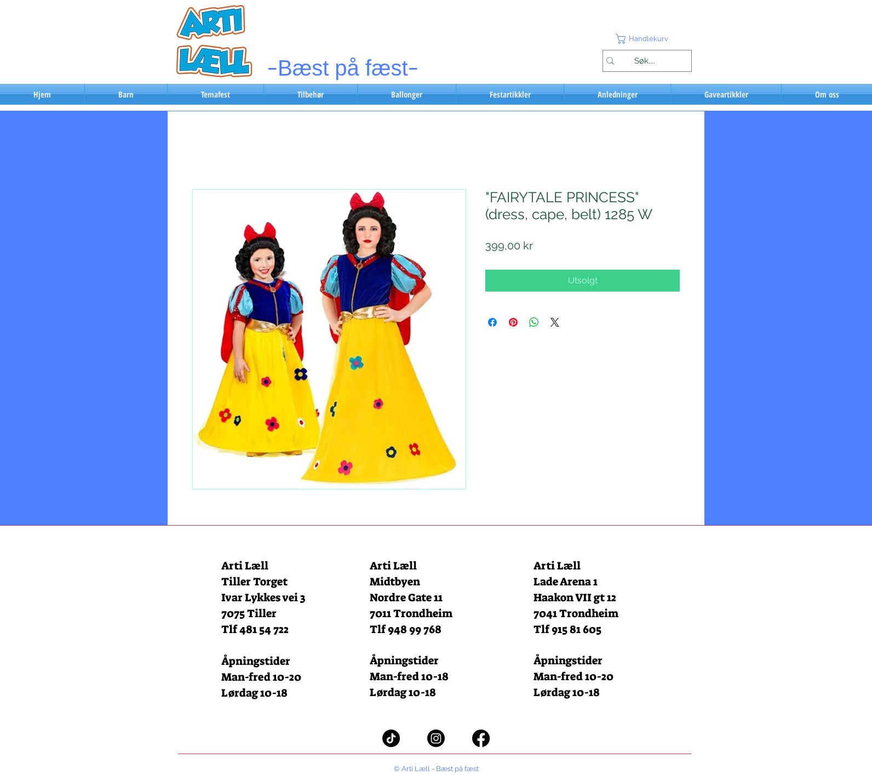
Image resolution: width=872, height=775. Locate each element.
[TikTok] (391, 738)
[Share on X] (554, 322)
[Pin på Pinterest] (513, 322)
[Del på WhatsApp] (534, 322)
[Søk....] (644, 60)
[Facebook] (481, 738)
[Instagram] (436, 738)
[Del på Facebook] (492, 322)
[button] (647, 39)
